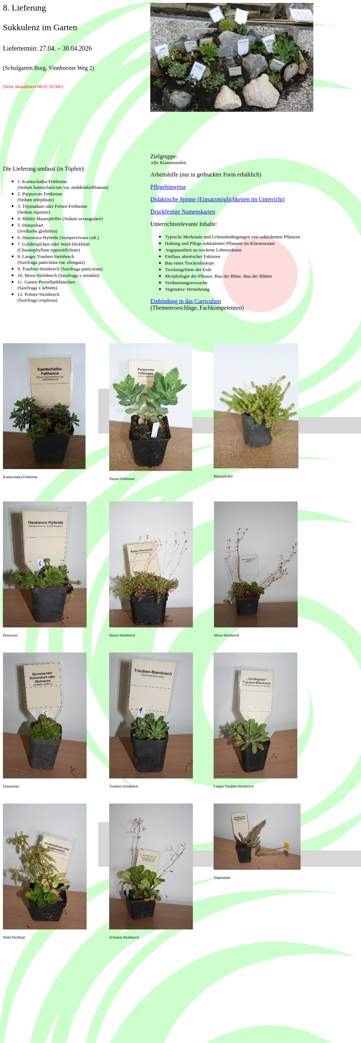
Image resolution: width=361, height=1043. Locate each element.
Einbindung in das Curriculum (185, 301)
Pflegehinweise (168, 187)
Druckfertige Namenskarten (182, 212)
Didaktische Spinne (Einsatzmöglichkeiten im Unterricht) (217, 199)
